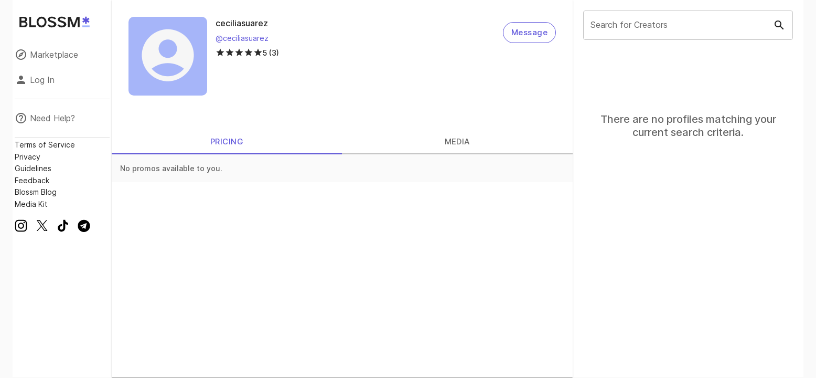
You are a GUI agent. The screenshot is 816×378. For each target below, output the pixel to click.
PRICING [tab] (227, 141)
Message (529, 33)
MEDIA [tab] (457, 141)
